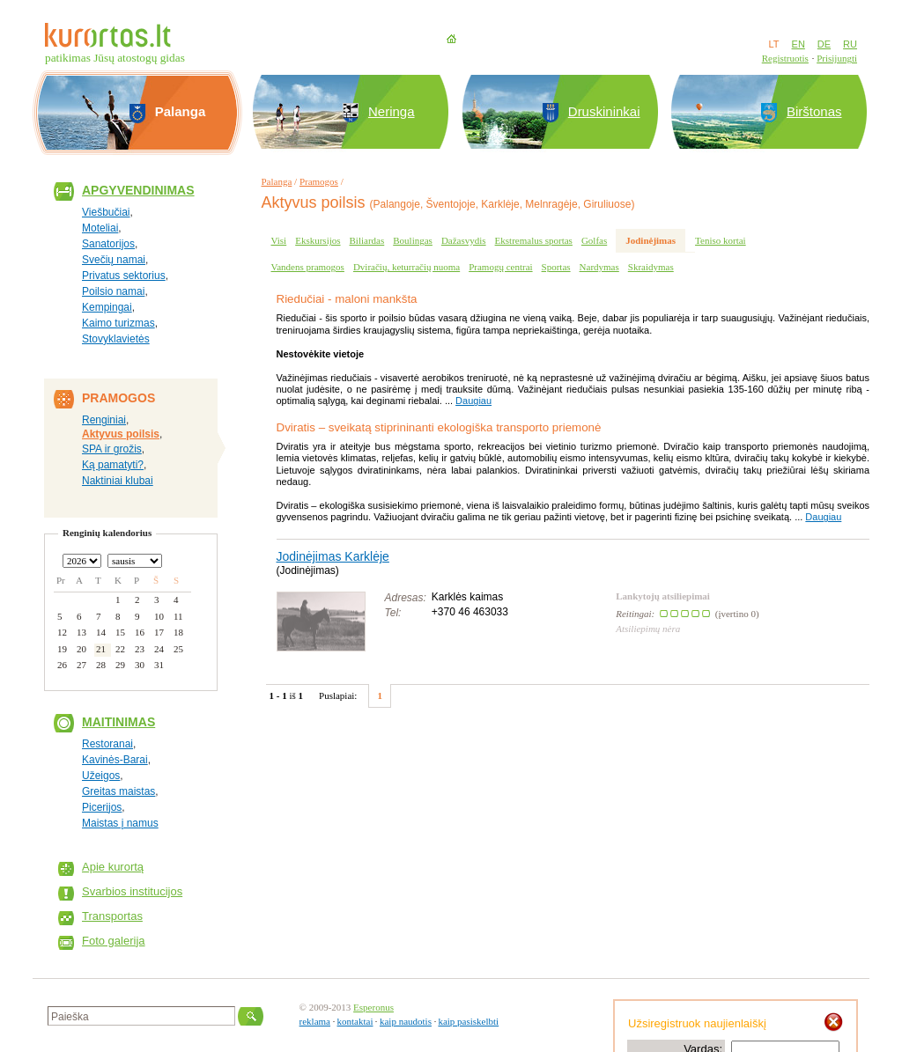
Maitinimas (118, 722)
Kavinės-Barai (115, 760)
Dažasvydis (463, 240)
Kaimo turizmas (118, 323)
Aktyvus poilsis (120, 434)
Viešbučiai (105, 212)
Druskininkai (604, 111)
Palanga (277, 181)
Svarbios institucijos (132, 891)
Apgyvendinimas (138, 190)
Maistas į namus (120, 823)
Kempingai (107, 307)
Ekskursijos (317, 240)
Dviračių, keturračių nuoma (406, 266)
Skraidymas (651, 266)
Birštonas (814, 111)
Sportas (556, 266)
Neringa (391, 111)
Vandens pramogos (307, 266)
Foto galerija (113, 940)
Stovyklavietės (116, 339)
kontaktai (355, 1021)
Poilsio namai (113, 291)
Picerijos (102, 807)
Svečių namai (113, 260)
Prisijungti (837, 58)
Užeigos (101, 775)
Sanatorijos (108, 244)
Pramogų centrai (500, 266)
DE (824, 44)
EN (798, 44)
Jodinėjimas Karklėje (333, 556)
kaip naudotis (406, 1021)
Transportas (112, 916)
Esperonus (373, 1007)
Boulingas (413, 240)
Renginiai (104, 420)
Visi (279, 240)
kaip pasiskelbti (468, 1021)
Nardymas (599, 266)
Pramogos (318, 181)
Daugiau (473, 400)
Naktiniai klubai (117, 481)
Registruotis (785, 58)
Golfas (594, 240)
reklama (314, 1021)
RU (850, 44)
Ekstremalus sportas (534, 240)
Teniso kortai (720, 240)
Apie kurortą (113, 866)
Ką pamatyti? (113, 465)
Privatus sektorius (124, 275)
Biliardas (367, 240)
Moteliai (100, 228)
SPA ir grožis (112, 449)
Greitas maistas (118, 791)
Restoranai (107, 744)
